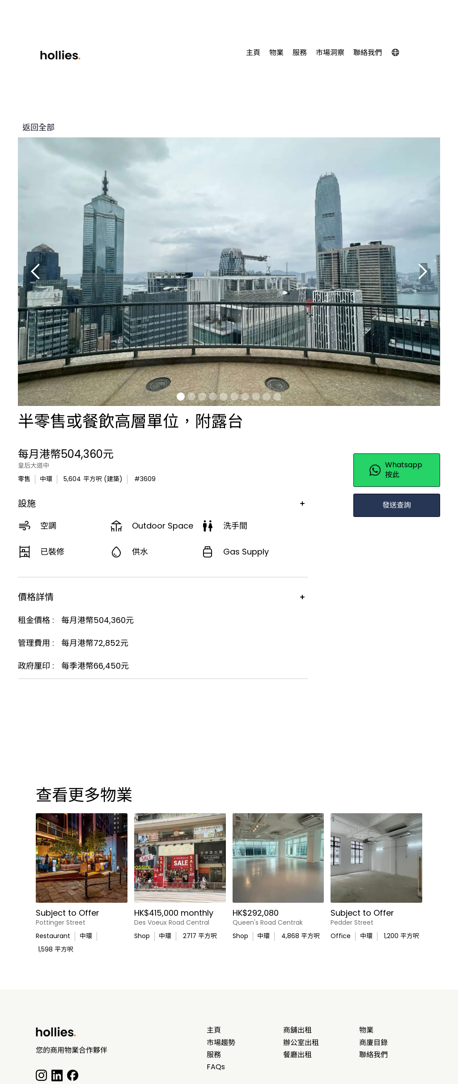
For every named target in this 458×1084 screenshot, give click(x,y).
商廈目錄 (373, 1043)
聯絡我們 (367, 53)
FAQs (216, 1067)
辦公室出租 (301, 1043)
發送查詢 (396, 505)
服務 (300, 53)
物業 (276, 53)
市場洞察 (330, 53)
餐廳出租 (297, 1055)
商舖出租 (297, 1030)
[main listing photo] (81, 858)
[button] (400, 54)
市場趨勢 (221, 1043)
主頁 (253, 53)
